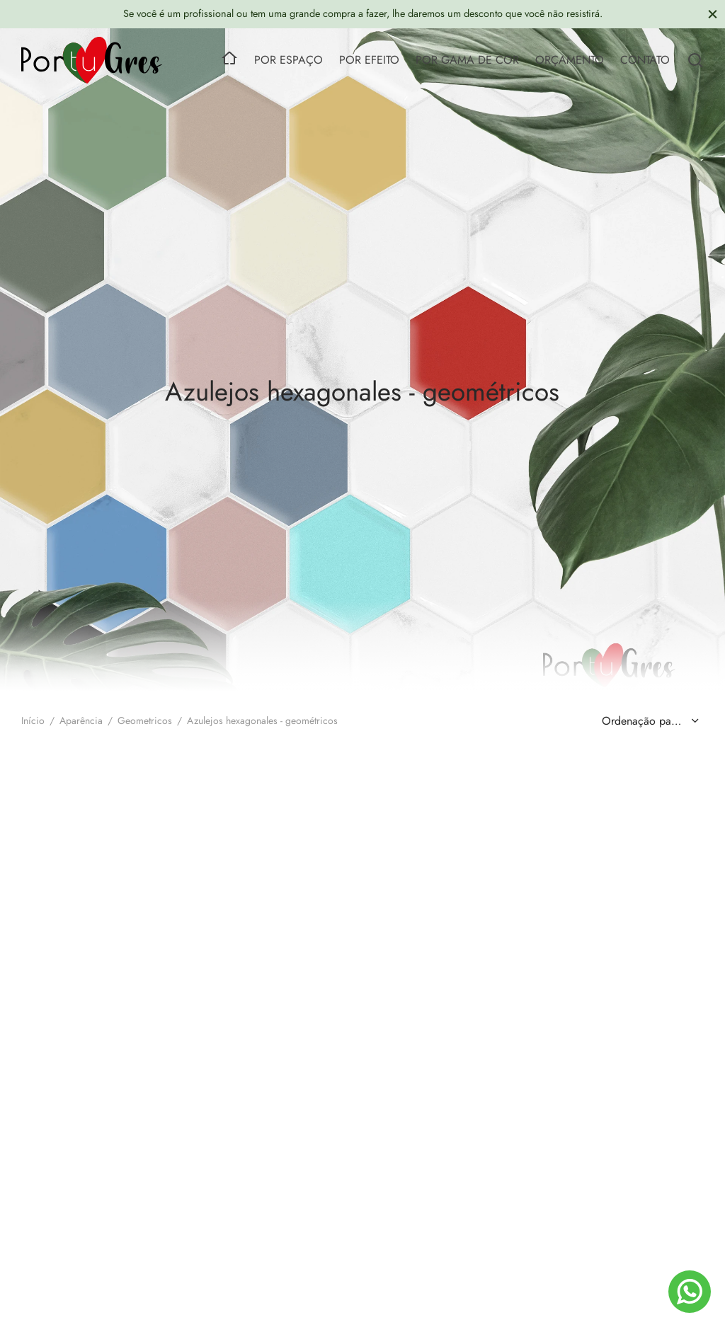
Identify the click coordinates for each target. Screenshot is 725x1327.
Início (33, 720)
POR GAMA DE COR (467, 60)
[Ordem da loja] (648, 721)
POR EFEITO (369, 60)
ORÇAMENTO (569, 60)
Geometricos (145, 720)
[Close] (712, 13)
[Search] (695, 60)
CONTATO (645, 60)
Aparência (81, 720)
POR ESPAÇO (288, 60)
